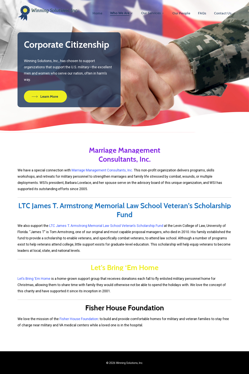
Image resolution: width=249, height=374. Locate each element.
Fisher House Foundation (79, 319)
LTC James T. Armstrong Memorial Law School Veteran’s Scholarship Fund (106, 226)
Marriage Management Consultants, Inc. (102, 170)
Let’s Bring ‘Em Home (34, 279)
